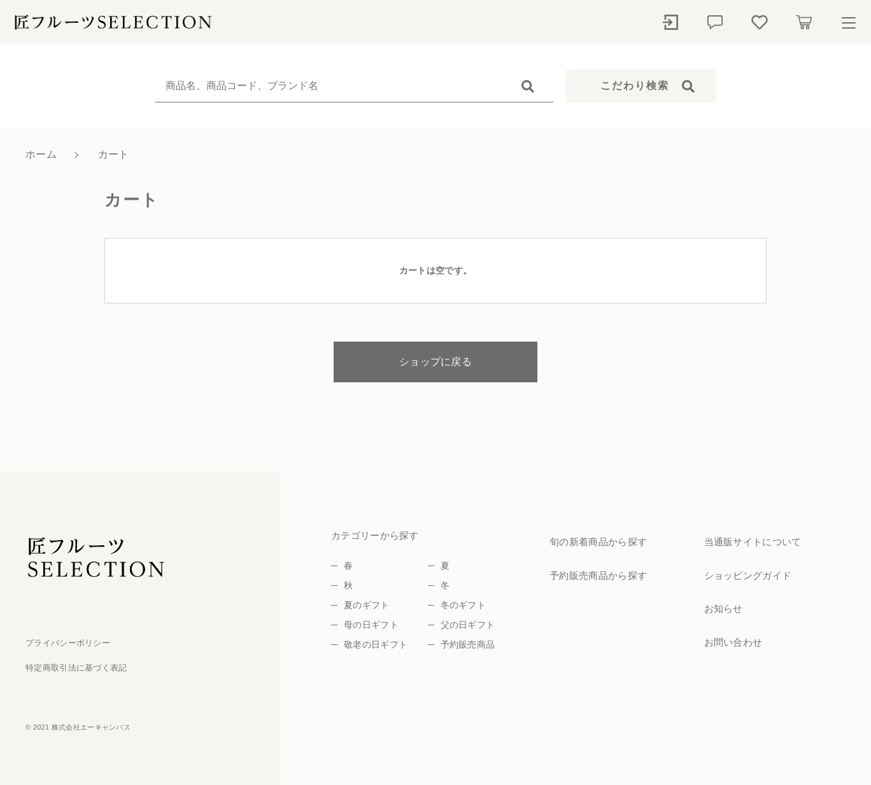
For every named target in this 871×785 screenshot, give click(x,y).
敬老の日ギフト (375, 644)
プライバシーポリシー (67, 643)
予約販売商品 (468, 644)
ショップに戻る (435, 361)
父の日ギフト (468, 625)
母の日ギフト (371, 625)
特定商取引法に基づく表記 (76, 667)
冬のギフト (463, 605)
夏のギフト (367, 605)
